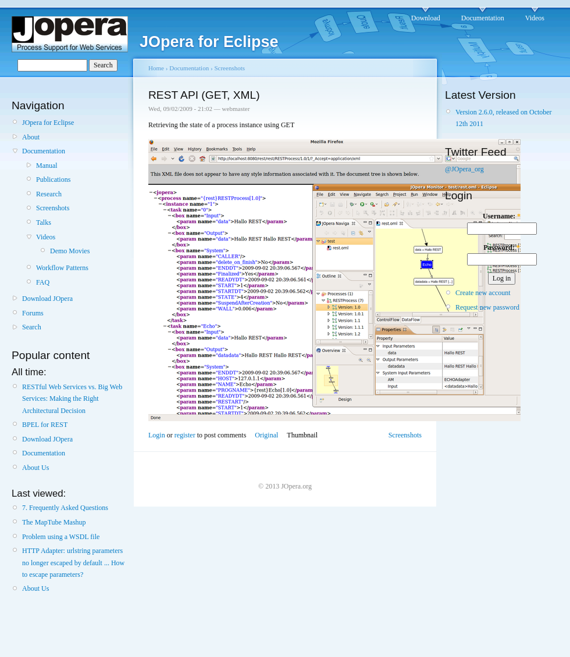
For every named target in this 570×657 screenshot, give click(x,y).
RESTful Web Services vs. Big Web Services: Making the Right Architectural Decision (72, 399)
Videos (534, 18)
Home (156, 67)
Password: (501, 247)
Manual (47, 165)
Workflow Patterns (62, 268)
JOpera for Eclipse (48, 123)
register (184, 435)
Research (49, 194)
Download (425, 18)
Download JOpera (47, 299)
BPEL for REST (44, 425)
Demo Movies (70, 251)
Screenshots (52, 208)
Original (266, 435)
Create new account (483, 293)
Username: (502, 216)
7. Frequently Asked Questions (65, 508)
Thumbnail (302, 435)
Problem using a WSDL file (60, 537)
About (31, 137)
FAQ (42, 282)
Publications (53, 179)
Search (31, 327)
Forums (33, 313)
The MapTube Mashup (54, 522)
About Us (35, 468)
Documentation (482, 18)
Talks (43, 222)
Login (156, 435)
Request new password (487, 307)
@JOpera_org (464, 169)
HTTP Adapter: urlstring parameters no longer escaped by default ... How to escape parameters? (73, 563)
